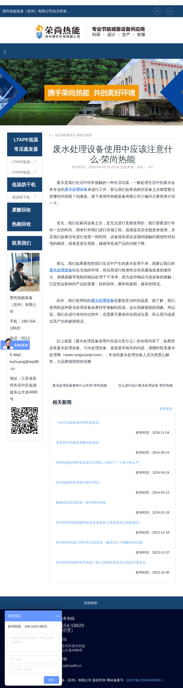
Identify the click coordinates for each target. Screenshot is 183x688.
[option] (91, 92)
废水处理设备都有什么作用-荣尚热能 (79, 385)
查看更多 (166, 409)
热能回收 (21, 224)
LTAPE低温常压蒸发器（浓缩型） (27, 161)
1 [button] (85, 118)
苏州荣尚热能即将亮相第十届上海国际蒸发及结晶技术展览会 (101, 562)
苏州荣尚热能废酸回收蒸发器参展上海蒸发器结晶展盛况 (97, 522)
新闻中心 (70, 135)
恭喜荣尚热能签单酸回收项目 (77, 442)
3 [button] (97, 118)
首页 (58, 135)
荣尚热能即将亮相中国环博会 (77, 482)
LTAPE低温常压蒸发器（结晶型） (27, 172)
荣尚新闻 (85, 135)
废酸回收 (21, 209)
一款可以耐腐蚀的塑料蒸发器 (77, 422)
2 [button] (91, 118)
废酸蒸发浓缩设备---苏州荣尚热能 (81, 502)
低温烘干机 (24, 184)
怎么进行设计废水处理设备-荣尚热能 (145, 385)
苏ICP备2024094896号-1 (145, 680)
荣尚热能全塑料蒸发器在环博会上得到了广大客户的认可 (97, 462)
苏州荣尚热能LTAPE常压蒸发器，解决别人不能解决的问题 (99, 542)
